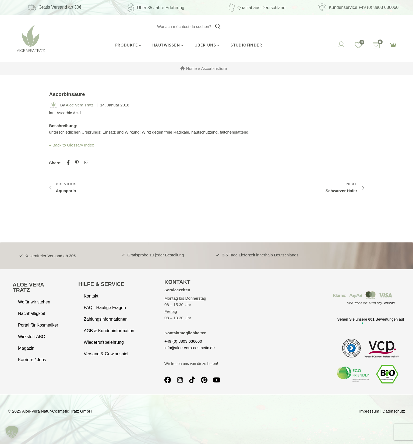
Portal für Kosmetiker (38, 325)
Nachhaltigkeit (31, 313)
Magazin (26, 348)
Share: (55, 162)
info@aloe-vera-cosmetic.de (189, 347)
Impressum (369, 411)
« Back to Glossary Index (71, 145)
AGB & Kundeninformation (109, 330)
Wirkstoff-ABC (31, 336)
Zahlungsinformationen (106, 319)
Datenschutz (394, 411)
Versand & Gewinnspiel (106, 354)
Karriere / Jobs (32, 359)
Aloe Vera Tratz (80, 105)
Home (191, 68)
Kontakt (91, 296)
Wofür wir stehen (34, 302)
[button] (12, 432)
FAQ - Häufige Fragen (105, 307)
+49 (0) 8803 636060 (183, 341)
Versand (389, 303)
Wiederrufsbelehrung (104, 342)
